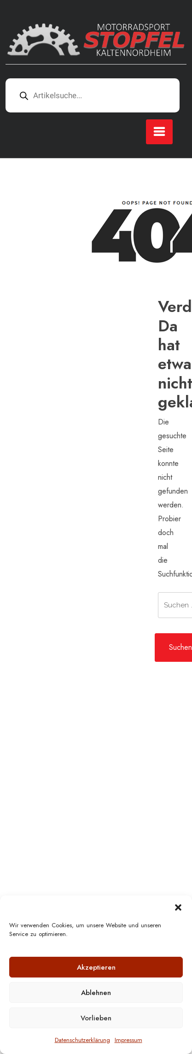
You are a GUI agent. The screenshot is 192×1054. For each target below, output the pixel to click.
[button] (178, 907)
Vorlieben (96, 1018)
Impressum (128, 1040)
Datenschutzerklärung (82, 1040)
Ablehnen (96, 993)
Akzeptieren (96, 967)
